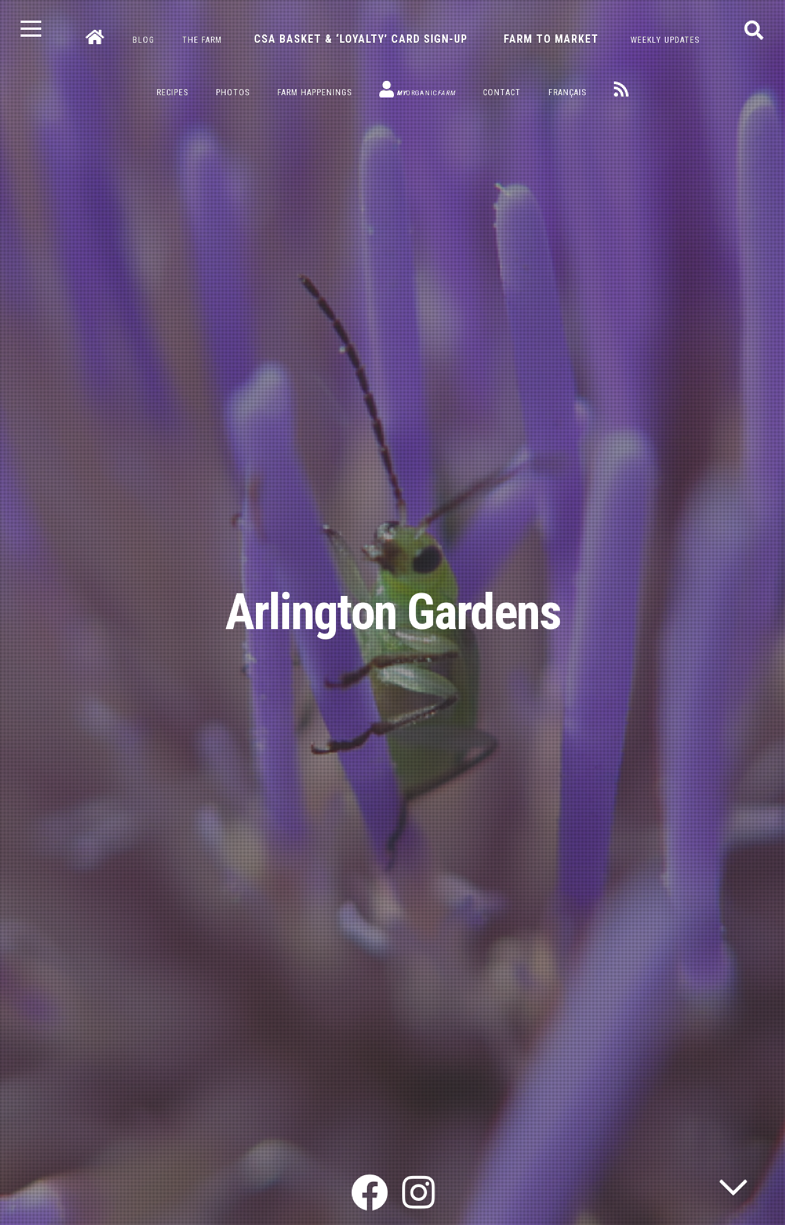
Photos (233, 92)
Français (567, 92)
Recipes (172, 92)
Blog (143, 40)
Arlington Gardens (393, 612)
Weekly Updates (664, 40)
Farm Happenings (314, 92)
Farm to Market (551, 39)
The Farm (202, 40)
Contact (502, 92)
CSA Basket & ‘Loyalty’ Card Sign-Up (361, 39)
